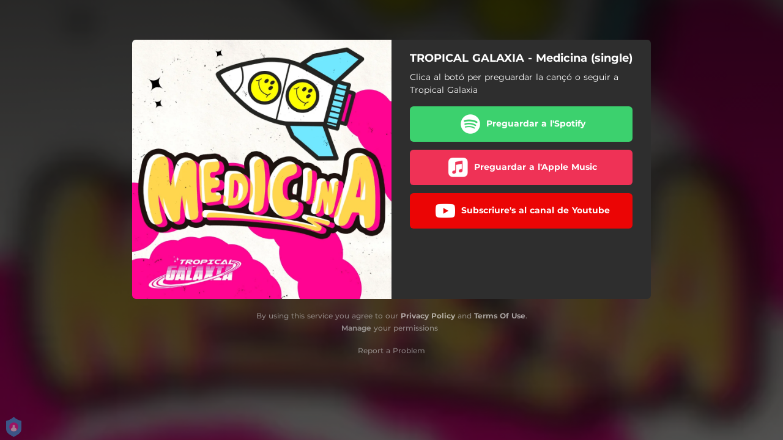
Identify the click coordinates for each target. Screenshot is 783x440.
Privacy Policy (428, 315)
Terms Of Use (499, 315)
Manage (356, 327)
